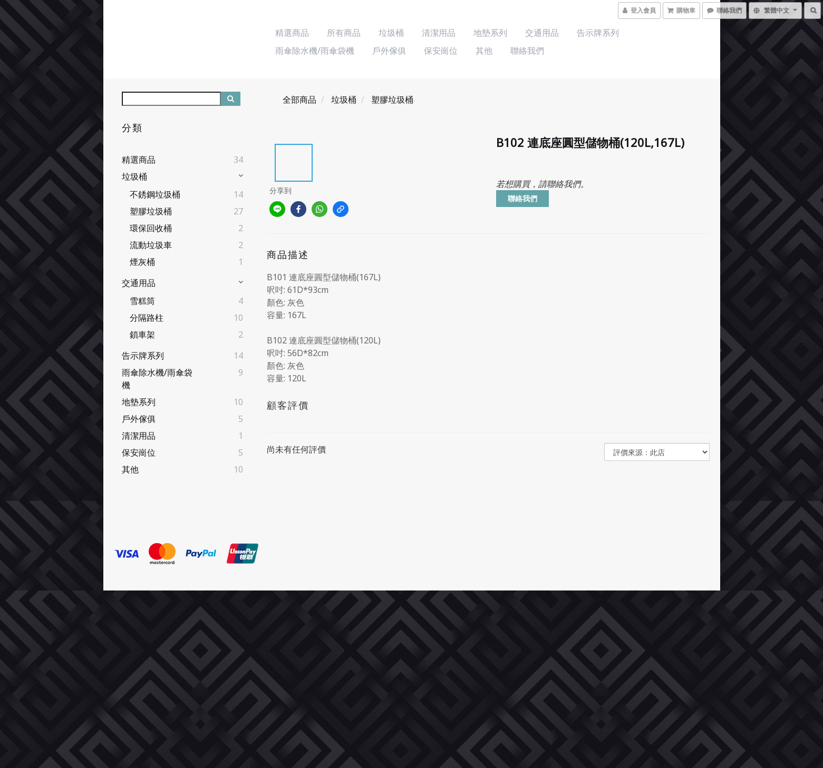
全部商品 (299, 99)
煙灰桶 (142, 262)
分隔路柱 (146, 317)
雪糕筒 (142, 301)
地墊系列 (490, 32)
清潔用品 (439, 32)
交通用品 (542, 32)
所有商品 (344, 32)
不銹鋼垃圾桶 (155, 194)
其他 (484, 50)
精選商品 (292, 32)
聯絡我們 (527, 50)
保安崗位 (441, 50)
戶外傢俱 (389, 50)
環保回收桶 (151, 228)
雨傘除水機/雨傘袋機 (314, 50)
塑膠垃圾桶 (151, 211)
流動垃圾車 (151, 245)
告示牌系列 (598, 32)
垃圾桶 (391, 32)
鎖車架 (142, 334)
